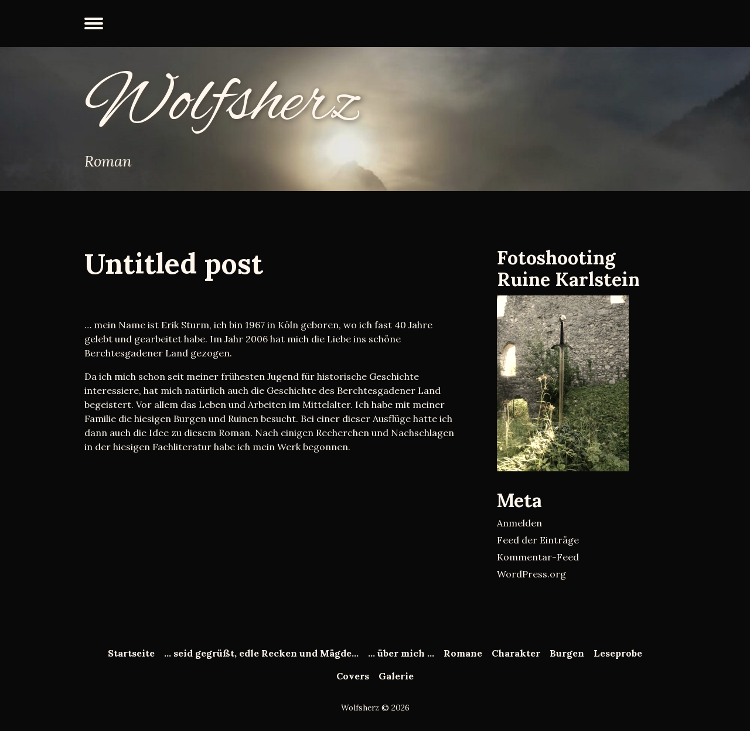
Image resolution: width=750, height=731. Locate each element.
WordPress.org (531, 574)
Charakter (516, 653)
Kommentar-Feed (538, 557)
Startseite (131, 653)
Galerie (396, 676)
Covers (352, 676)
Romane (463, 653)
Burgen (567, 653)
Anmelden (519, 523)
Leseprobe (618, 653)
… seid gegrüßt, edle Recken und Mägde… (261, 653)
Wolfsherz (222, 103)
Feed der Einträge (538, 540)
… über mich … (401, 653)
